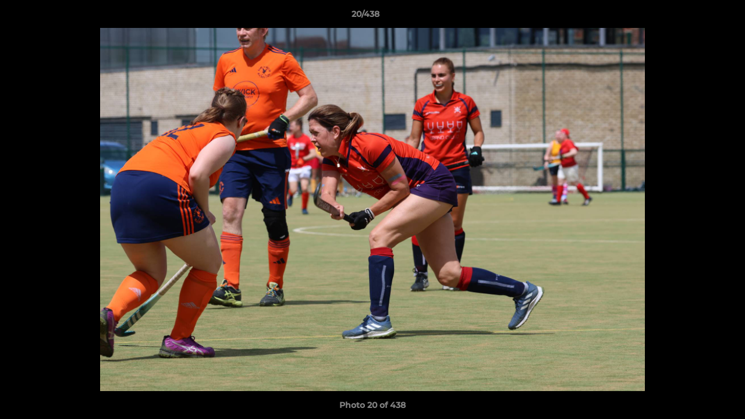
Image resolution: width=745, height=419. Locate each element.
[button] (696, 17)
